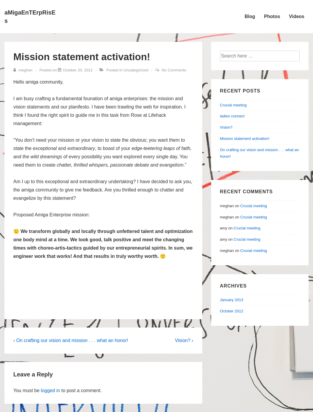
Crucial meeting (233, 105)
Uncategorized (135, 70)
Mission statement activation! (244, 138)
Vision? (226, 127)
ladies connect (232, 116)
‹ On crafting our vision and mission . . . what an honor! (70, 340)
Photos (272, 16)
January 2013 (231, 300)
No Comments (174, 70)
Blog (250, 16)
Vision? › (184, 340)
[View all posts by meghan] (23, 70)
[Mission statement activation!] (77, 70)
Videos (296, 16)
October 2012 (231, 311)
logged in (50, 390)
